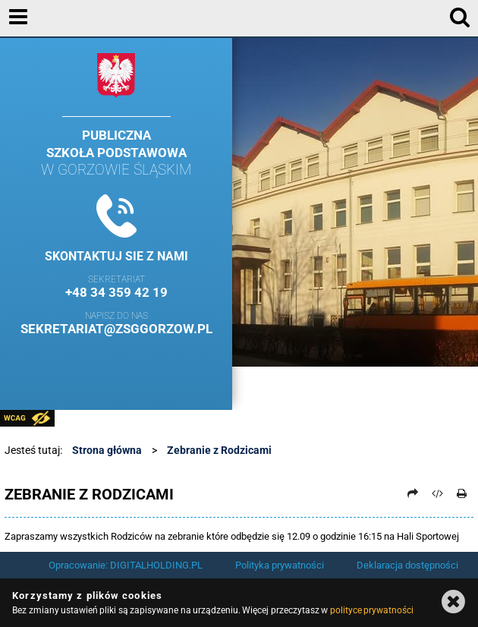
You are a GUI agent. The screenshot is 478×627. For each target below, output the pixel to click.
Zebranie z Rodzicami (219, 450)
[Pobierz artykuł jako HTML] (438, 493)
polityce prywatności (372, 610)
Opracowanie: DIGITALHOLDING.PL (126, 565)
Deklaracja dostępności (407, 565)
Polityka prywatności (279, 565)
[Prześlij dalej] (413, 493)
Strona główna (107, 450)
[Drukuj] (462, 493)
